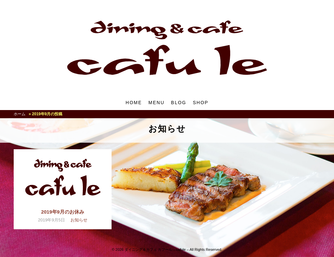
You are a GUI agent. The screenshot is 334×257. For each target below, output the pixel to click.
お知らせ (78, 219)
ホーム (19, 114)
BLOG (178, 102)
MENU (156, 102)
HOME (134, 102)
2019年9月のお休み (62, 212)
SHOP (200, 102)
